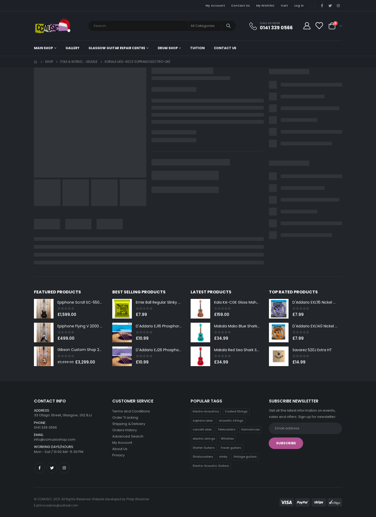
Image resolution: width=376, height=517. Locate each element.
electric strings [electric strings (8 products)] (204, 438)
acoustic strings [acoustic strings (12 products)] (231, 420)
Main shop (43, 48)
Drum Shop (168, 48)
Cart (284, 5)
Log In (299, 5)
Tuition (197, 48)
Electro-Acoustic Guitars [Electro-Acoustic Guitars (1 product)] (211, 466)
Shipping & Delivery (128, 423)
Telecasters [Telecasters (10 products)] (227, 429)
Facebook (39, 468)
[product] (44, 309)
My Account (215, 5)
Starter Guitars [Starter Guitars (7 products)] (204, 448)
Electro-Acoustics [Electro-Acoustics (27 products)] (206, 411)
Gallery (72, 48)
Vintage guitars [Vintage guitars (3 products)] (245, 456)
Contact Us (240, 5)
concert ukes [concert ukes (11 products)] (202, 429)
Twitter (52, 468)
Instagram (64, 468)
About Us (120, 448)
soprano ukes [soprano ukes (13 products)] (203, 420)
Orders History (124, 430)
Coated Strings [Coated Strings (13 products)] (236, 411)
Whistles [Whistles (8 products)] (227, 438)
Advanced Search (127, 436)
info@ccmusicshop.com (54, 439)
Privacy (118, 455)
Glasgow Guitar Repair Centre (117, 48)
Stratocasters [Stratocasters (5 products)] (203, 456)
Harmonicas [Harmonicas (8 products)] (250, 429)
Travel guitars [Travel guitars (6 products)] (230, 448)
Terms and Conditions (131, 411)
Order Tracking (125, 417)
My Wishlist (265, 5)
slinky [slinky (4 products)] (223, 456)
